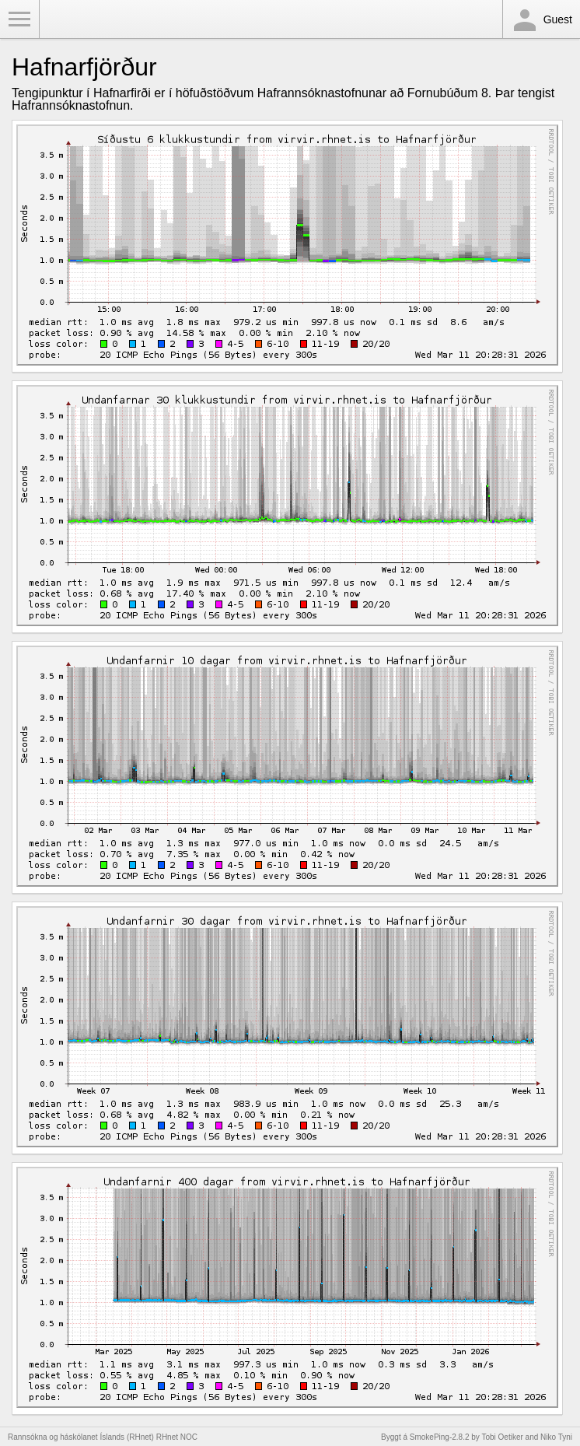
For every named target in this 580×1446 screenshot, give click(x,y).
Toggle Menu (19, 19)
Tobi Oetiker (501, 1437)
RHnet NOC (176, 1437)
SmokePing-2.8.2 (440, 1437)
